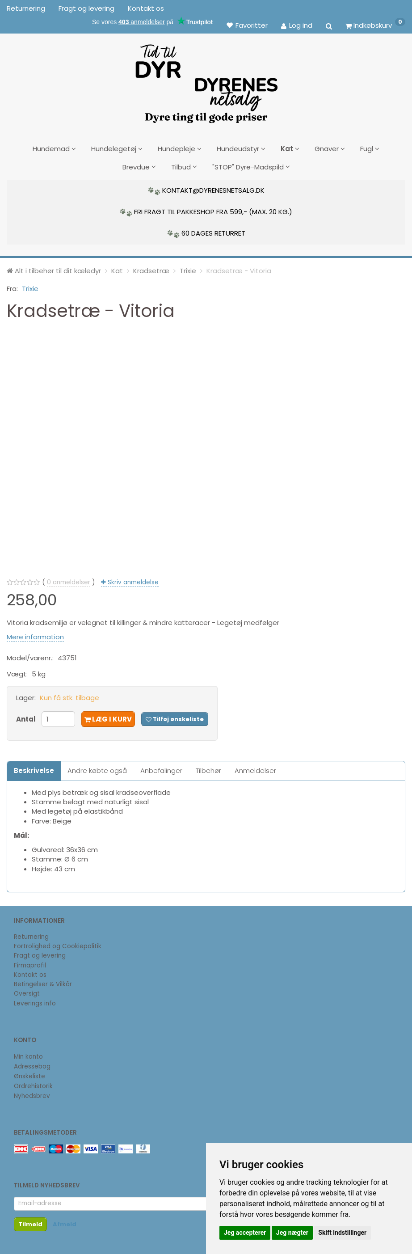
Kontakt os (146, 8)
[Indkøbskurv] (375, 25)
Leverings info (35, 1001)
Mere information (35, 635)
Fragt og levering (86, 8)
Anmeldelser (255, 768)
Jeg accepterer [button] (245, 1232)
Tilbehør (208, 768)
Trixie (30, 287)
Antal (26, 717)
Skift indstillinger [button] (342, 1232)
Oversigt (27, 992)
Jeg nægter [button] (292, 1232)
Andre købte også (97, 768)
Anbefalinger (161, 768)
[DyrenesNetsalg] (206, 80)
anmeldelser (68, 580)
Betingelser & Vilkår (43, 983)
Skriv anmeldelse (132, 580)
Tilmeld (30, 1223)
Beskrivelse (34, 768)
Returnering (26, 8)
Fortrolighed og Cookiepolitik (57, 945)
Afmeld (64, 1223)
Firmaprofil (30, 963)
